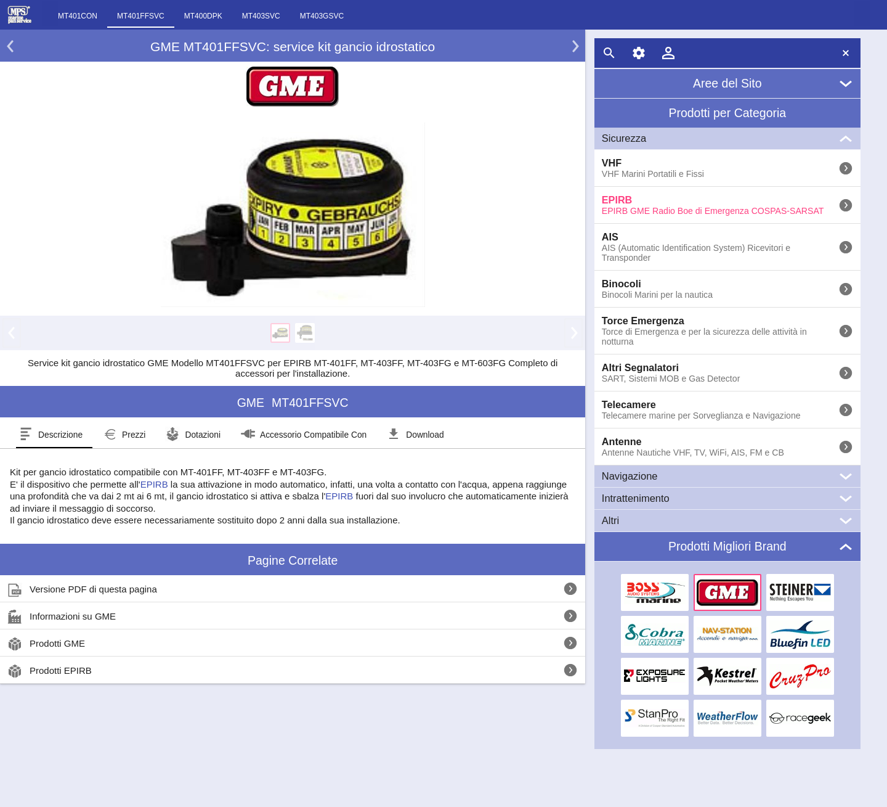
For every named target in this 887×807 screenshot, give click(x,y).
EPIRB (154, 484)
